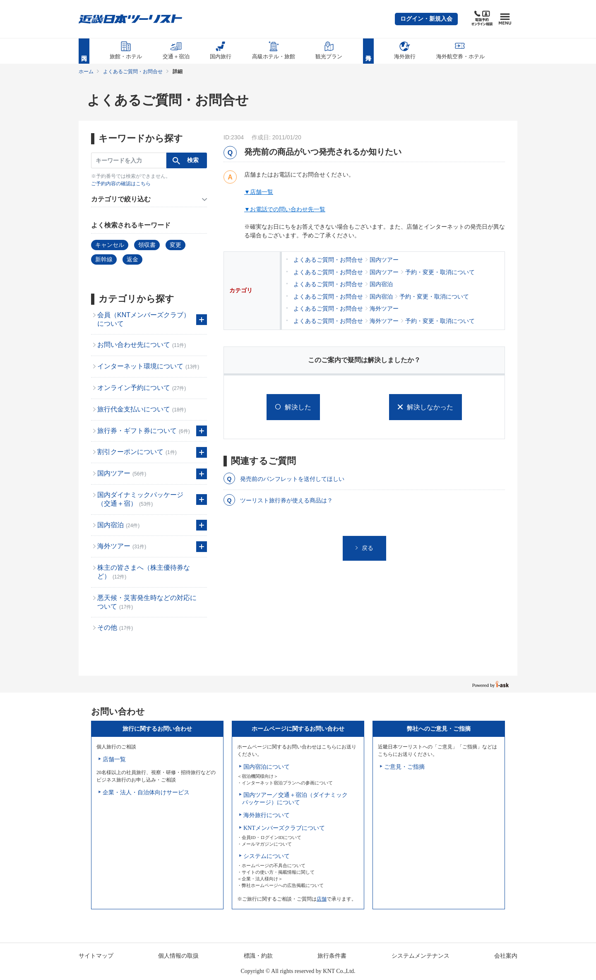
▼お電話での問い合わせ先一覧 (284, 209)
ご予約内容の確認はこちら (121, 183)
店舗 (322, 899)
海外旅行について (266, 815)
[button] (426, 19)
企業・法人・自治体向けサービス (146, 792)
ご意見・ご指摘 (404, 767)
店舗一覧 (114, 759)
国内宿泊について (266, 767)
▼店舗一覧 (258, 192)
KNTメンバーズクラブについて (284, 828)
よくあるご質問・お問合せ (133, 71)
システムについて (266, 856)
